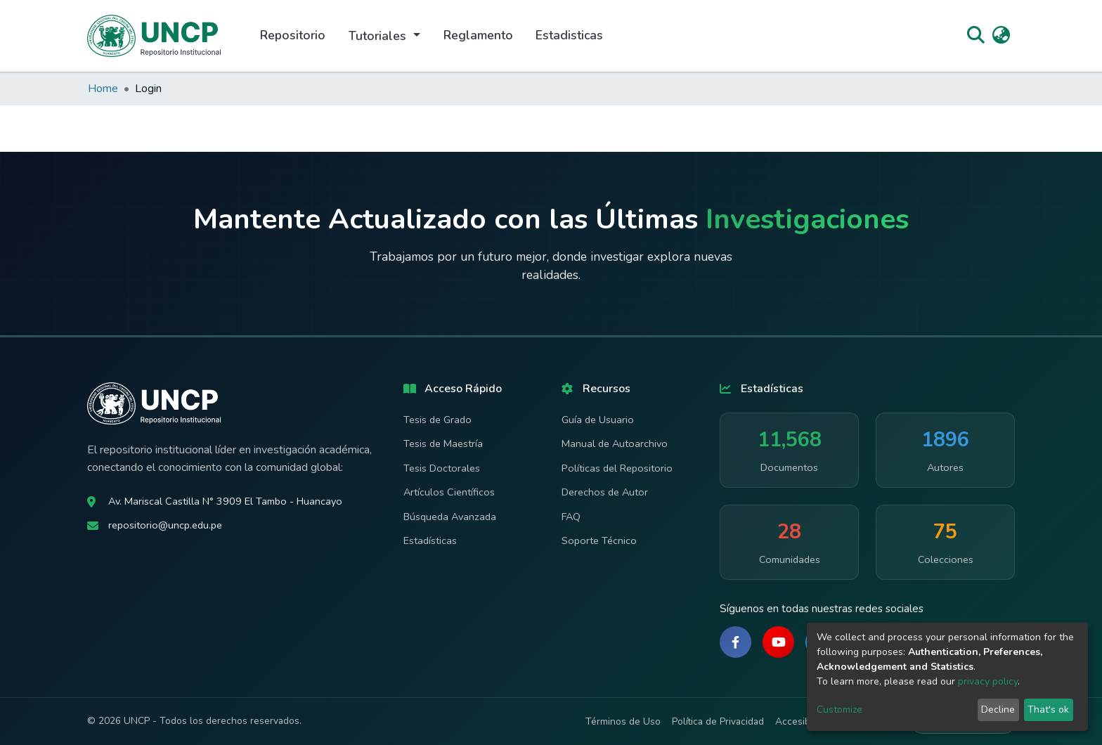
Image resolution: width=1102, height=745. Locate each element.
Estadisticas (569, 35)
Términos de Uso (623, 721)
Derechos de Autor (605, 492)
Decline (998, 709)
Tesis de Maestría (443, 443)
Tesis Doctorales (441, 468)
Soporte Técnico (599, 540)
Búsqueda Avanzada (449, 517)
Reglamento (478, 35)
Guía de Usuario (598, 420)
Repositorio (292, 35)
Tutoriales (379, 35)
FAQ (571, 517)
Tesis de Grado (437, 420)
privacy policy (988, 681)
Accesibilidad (804, 721)
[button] (1001, 35)
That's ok (1048, 709)
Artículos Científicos (449, 492)
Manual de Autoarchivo (615, 443)
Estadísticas (430, 540)
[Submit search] (975, 36)
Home (103, 88)
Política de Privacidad (718, 721)
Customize (839, 709)
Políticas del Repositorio (617, 468)
